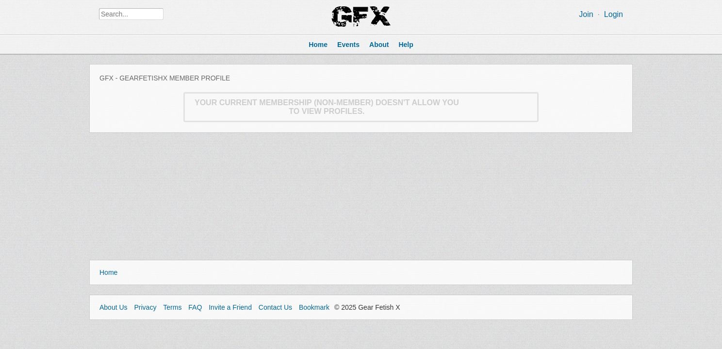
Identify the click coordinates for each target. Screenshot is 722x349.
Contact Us (275, 307)
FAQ (195, 307)
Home (108, 272)
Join (586, 14)
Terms (172, 307)
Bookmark (314, 307)
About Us (113, 307)
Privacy (145, 307)
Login (613, 14)
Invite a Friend (230, 307)
